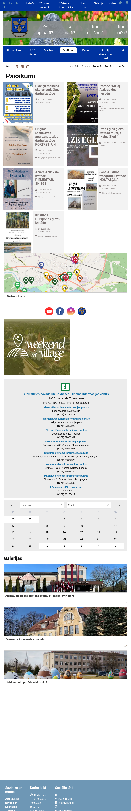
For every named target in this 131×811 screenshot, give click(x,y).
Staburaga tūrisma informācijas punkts (66, 453)
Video (112, 3)
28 (30, 545)
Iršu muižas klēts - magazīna (66, 487)
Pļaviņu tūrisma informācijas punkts (66, 430)
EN (16, 3)
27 (13, 545)
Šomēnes (110, 66)
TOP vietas (32, 52)
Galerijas (99, 3)
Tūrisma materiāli (44, 5)
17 (81, 532)
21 (30, 539)
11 (98, 526)
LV (10, 3)
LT (4, 7)
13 (13, 532)
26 (115, 539)
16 (64, 532)
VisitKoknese (66, 802)
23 (64, 539)
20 (13, 539)
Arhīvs (122, 66)
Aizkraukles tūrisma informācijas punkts (66, 407)
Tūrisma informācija (66, 5)
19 (115, 532)
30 (13, 519)
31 (30, 519)
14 (30, 532)
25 (98, 539)
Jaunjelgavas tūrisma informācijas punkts (66, 418)
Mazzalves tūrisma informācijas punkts (66, 475)
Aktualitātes (14, 50)
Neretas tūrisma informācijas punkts (66, 464)
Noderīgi (30, 3)
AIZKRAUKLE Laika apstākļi (103, 797)
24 (81, 539)
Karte (85, 50)
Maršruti (49, 50)
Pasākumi (68, 50)
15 (47, 532)
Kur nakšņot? (95, 29)
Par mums (85, 5)
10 (81, 526)
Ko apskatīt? (45, 29)
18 (98, 532)
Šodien (86, 66)
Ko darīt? (70, 29)
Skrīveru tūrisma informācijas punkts (66, 441)
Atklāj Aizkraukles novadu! (105, 54)
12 (115, 526)
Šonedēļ (97, 66)
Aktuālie (74, 66)
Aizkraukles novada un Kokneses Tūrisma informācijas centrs (66, 394)
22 (47, 539)
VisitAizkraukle (63, 798)
